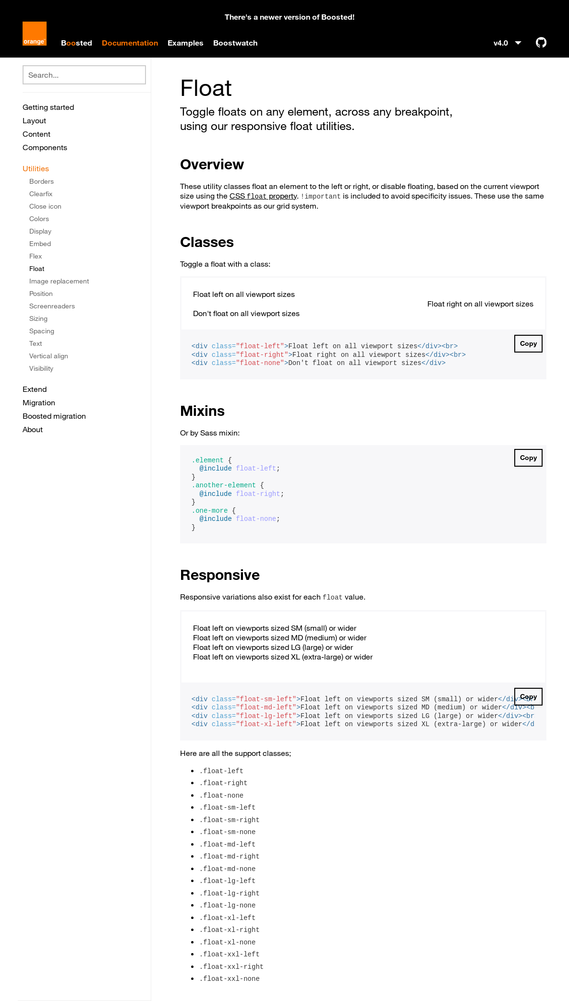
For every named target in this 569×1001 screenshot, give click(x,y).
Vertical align (48, 356)
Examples (186, 42)
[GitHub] (541, 42)
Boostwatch (235, 42)
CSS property (263, 195)
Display (40, 231)
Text (35, 343)
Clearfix (40, 193)
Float (36, 268)
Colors (39, 218)
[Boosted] (35, 34)
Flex (35, 256)
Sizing (38, 318)
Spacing (41, 331)
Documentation (130, 42)
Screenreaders (52, 306)
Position (41, 293)
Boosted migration (54, 416)
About (33, 429)
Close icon (45, 206)
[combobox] (84, 74)
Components (45, 147)
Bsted (76, 42)
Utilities (36, 168)
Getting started (48, 107)
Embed (40, 243)
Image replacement (59, 281)
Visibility (41, 368)
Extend (35, 389)
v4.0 (502, 42)
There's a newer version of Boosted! (289, 17)
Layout (34, 120)
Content (36, 134)
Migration (39, 402)
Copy (528, 343)
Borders (41, 181)
